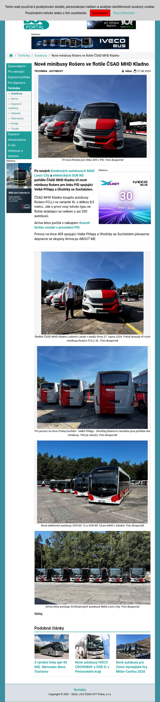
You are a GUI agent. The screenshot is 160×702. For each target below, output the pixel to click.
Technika (24, 55)
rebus (126, 71)
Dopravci (13, 134)
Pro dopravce (16, 83)
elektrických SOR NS (68, 175)
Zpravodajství (17, 66)
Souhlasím (100, 13)
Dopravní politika (19, 77)
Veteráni (16, 113)
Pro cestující (16, 71)
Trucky (15, 128)
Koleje (14, 123)
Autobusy (40, 55)
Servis (14, 98)
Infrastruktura (17, 140)
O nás (11, 145)
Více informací (124, 13)
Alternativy (17, 118)
